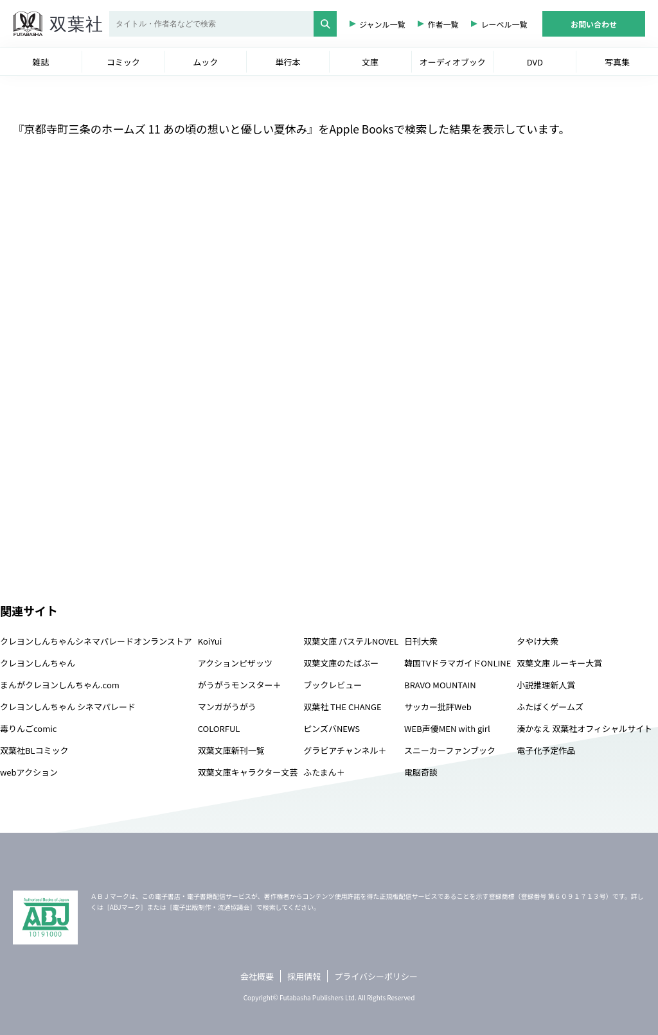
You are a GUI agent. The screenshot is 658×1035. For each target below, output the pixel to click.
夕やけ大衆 (537, 641)
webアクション (29, 772)
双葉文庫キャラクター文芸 (248, 772)
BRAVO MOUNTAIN (440, 685)
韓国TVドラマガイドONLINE (457, 663)
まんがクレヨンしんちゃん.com (60, 685)
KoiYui (210, 641)
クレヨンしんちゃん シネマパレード (68, 706)
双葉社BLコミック (34, 750)
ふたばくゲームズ (550, 706)
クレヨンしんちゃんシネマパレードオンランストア (96, 641)
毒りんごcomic (28, 728)
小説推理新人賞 (546, 685)
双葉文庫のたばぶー (340, 663)
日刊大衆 (421, 641)
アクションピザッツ (235, 663)
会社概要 (257, 976)
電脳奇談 (421, 772)
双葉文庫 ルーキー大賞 (559, 663)
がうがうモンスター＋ (239, 685)
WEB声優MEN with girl (447, 728)
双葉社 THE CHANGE (342, 706)
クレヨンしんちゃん (37, 663)
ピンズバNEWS (331, 728)
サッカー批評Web (438, 706)
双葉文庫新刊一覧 (231, 750)
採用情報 (304, 976)
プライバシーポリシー (376, 976)
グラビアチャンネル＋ (344, 750)
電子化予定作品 (546, 750)
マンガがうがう (227, 706)
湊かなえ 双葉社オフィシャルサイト (584, 728)
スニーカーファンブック (449, 750)
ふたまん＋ (324, 772)
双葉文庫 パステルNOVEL (350, 641)
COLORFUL (219, 728)
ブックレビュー (332, 685)
